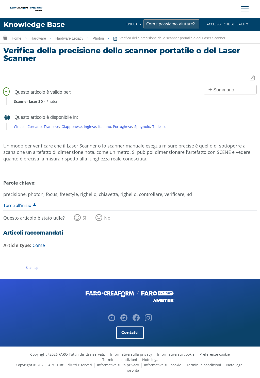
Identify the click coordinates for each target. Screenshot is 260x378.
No (107, 218)
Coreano (34, 126)
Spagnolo (142, 126)
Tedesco (159, 126)
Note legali (151, 359)
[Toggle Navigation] (245, 9)
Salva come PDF (253, 77)
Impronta (131, 370)
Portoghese (122, 126)
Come (38, 245)
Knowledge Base (34, 24)
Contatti (129, 332)
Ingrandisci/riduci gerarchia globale (5, 37)
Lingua (132, 24)
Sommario (223, 89)
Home (17, 38)
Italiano (104, 126)
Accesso (214, 24)
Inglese (90, 126)
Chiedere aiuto (236, 24)
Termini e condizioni (119, 359)
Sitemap (32, 267)
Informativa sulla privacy (131, 354)
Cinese (19, 126)
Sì (84, 218)
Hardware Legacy (69, 38)
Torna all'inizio (17, 205)
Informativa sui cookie (175, 354)
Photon (99, 38)
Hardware (39, 38)
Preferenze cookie (215, 354)
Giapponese (71, 126)
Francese (51, 126)
